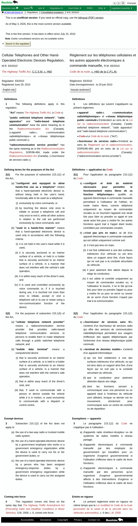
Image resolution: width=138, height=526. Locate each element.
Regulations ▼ (56, 8)
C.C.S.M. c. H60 (42, 71)
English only (9, 90)
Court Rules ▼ (74, 8)
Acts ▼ (41, 8)
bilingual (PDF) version (90, 17)
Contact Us (94, 519)
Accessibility (27, 519)
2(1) (8, 174)
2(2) (8, 313)
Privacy (78, 519)
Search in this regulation (18, 44)
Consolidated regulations (52, 12)
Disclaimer (45, 519)
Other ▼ (102, 8)
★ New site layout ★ (13, 12)
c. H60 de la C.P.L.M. (104, 71)
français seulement (80, 90)
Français (131, 3)
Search (28, 8)
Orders (90, 8)
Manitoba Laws (10, 8)
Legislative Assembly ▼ (121, 8)
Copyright (62, 519)
